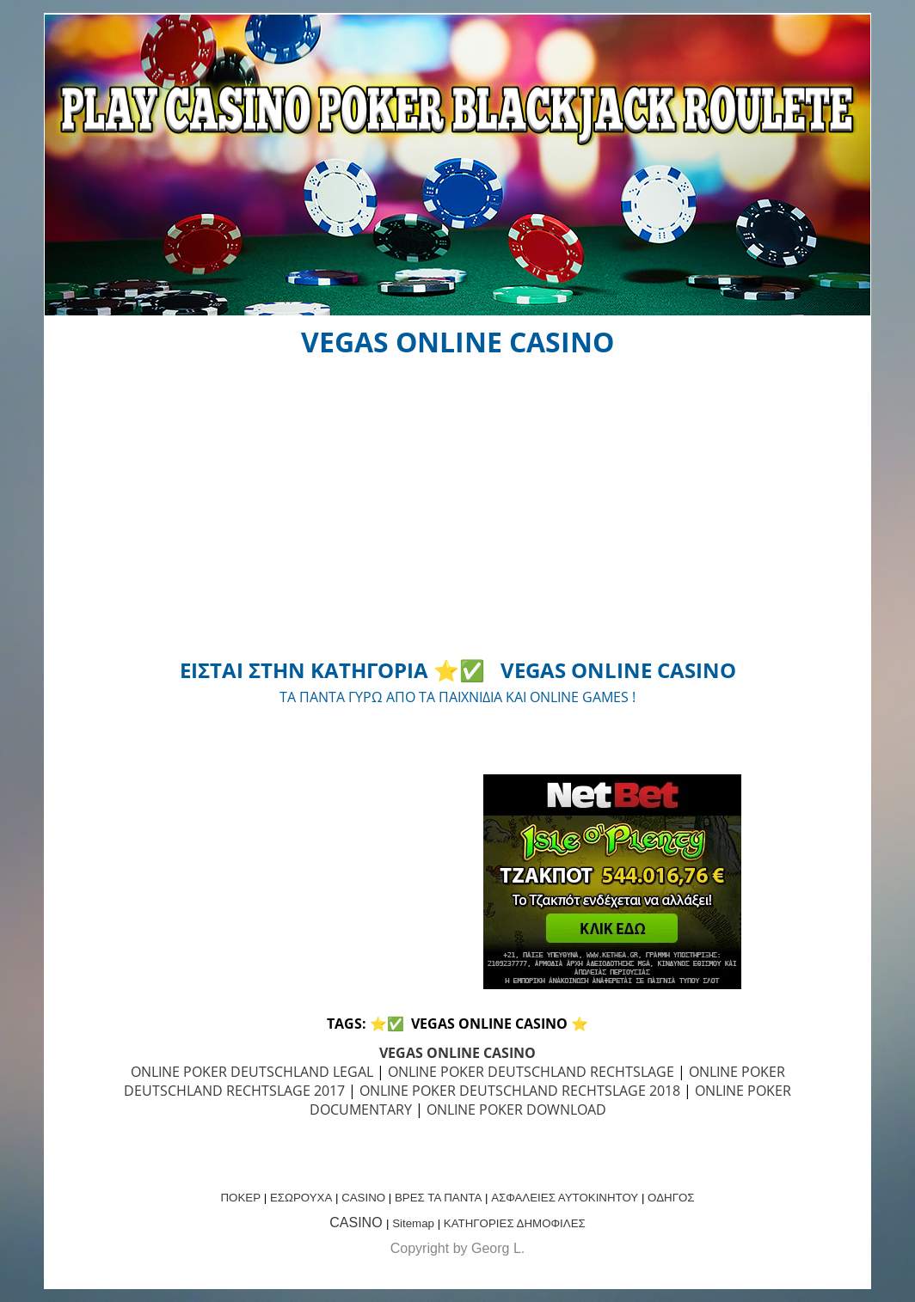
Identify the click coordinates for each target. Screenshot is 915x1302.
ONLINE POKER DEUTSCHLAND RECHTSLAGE (531, 1071)
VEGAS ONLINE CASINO (457, 1052)
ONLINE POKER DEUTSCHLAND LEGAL (252, 1071)
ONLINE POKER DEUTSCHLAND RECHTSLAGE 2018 (519, 1090)
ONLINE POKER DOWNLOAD (516, 1109)
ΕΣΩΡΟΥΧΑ (301, 1197)
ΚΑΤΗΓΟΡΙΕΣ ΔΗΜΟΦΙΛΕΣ (515, 1223)
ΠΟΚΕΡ (240, 1197)
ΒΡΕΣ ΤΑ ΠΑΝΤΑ (438, 1197)
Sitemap (413, 1223)
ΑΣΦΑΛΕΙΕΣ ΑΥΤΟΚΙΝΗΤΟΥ (564, 1197)
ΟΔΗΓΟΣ (671, 1197)
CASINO (363, 1197)
